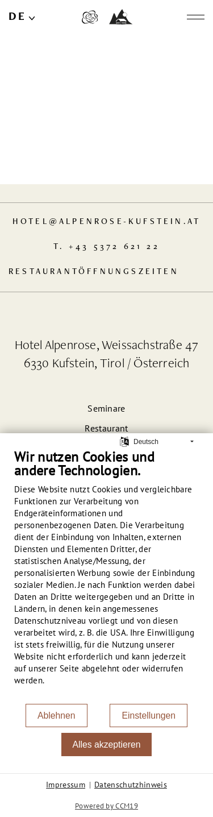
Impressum (65, 784)
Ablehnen (56, 715)
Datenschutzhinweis (130, 784)
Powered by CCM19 (106, 806)
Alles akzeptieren (107, 744)
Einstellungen (149, 715)
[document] (106, 575)
